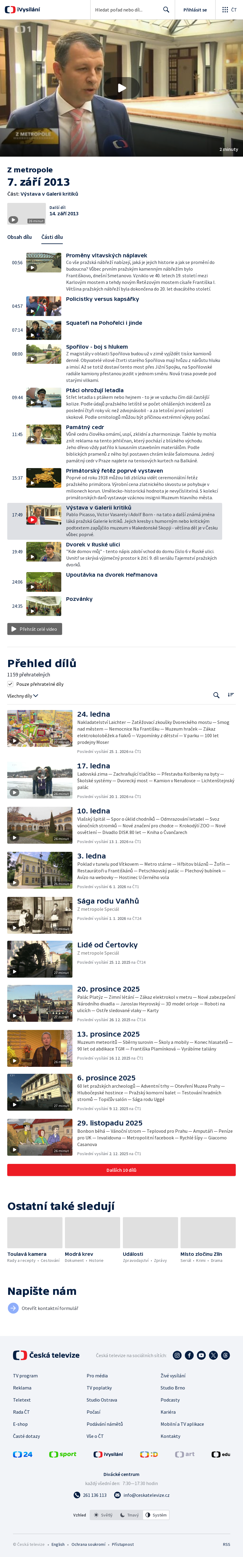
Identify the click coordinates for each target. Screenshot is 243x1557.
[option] (103, 1515)
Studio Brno (173, 1388)
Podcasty (170, 1400)
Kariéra (168, 1412)
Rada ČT (21, 1412)
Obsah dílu (19, 236)
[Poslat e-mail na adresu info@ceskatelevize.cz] (142, 1495)
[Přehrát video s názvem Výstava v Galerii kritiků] (122, 88)
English (58, 1544)
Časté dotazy (26, 1436)
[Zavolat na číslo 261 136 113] (90, 1495)
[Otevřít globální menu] (229, 9)
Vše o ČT (95, 1436)
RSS (226, 1544)
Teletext (22, 1400)
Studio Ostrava (102, 1400)
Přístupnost (123, 1544)
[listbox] (130, 1515)
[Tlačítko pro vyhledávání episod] (217, 695)
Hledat (164, 12)
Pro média (97, 1376)
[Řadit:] (231, 695)
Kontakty (170, 1436)
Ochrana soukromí (88, 1544)
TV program (25, 1376)
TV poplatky (99, 1388)
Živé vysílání (173, 1376)
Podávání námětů (105, 1424)
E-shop (20, 1424)
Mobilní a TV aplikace (182, 1424)
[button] (121, 88)
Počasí (93, 1412)
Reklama (22, 1388)
